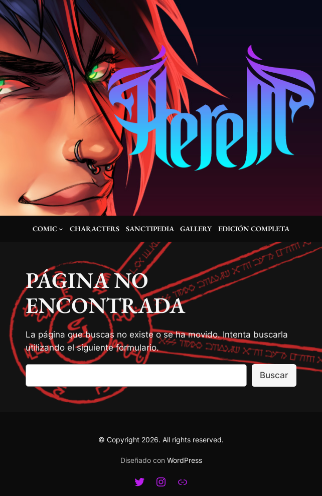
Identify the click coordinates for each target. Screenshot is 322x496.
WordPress (184, 460)
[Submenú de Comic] (61, 229)
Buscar (274, 375)
